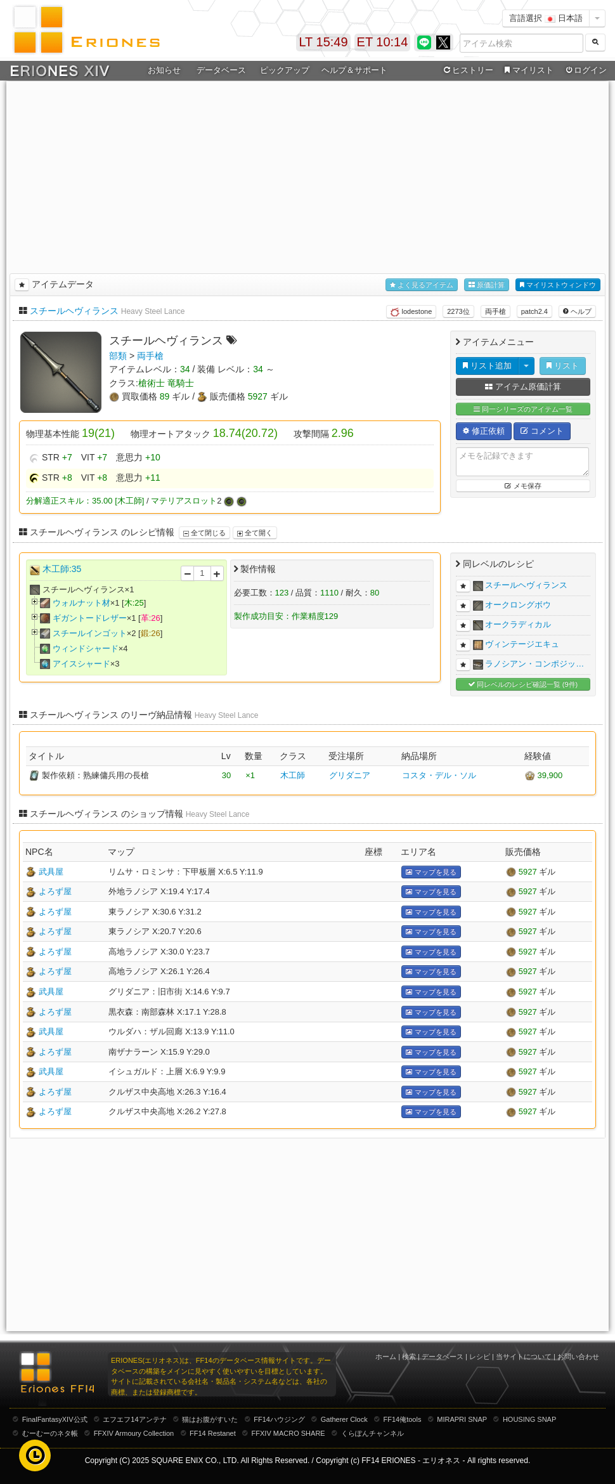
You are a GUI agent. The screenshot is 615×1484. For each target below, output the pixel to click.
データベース (221, 70)
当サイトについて (524, 1356)
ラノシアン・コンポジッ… (534, 663)
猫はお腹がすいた (210, 1419)
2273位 (458, 311)
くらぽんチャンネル (372, 1433)
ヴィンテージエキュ (522, 644)
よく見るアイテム (421, 285)
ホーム (385, 1356)
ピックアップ (284, 70)
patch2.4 (534, 311)
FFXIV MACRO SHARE (288, 1433)
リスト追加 (487, 365)
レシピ (479, 1356)
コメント (542, 431)
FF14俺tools (403, 1419)
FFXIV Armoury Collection (134, 1433)
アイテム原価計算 (523, 386)
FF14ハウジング (279, 1419)
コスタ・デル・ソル (439, 775)
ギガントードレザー (90, 618)
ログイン (585, 70)
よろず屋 (55, 891)
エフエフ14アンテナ (134, 1419)
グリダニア (349, 775)
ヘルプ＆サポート (354, 70)
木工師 (292, 775)
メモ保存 (523, 486)
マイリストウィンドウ (558, 285)
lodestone (411, 312)
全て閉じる (204, 533)
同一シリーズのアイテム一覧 (523, 409)
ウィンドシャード (86, 648)
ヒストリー (467, 70)
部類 (118, 356)
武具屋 (51, 871)
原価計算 (487, 285)
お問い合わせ (578, 1356)
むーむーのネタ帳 (50, 1433)
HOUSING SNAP (529, 1419)
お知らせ (164, 70)
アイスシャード (81, 663)
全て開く (255, 533)
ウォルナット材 (81, 603)
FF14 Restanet (213, 1433)
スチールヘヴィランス (74, 311)
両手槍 (495, 311)
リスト (563, 365)
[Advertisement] (307, 175)
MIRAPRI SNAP (462, 1419)
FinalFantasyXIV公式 (54, 1419)
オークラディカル (518, 624)
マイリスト (527, 70)
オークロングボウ (518, 604)
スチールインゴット (90, 633)
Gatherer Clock (344, 1419)
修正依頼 (484, 431)
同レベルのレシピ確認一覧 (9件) (523, 684)
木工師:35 (61, 569)
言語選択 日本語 (546, 18)
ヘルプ (577, 311)
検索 (409, 1356)
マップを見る (431, 872)
